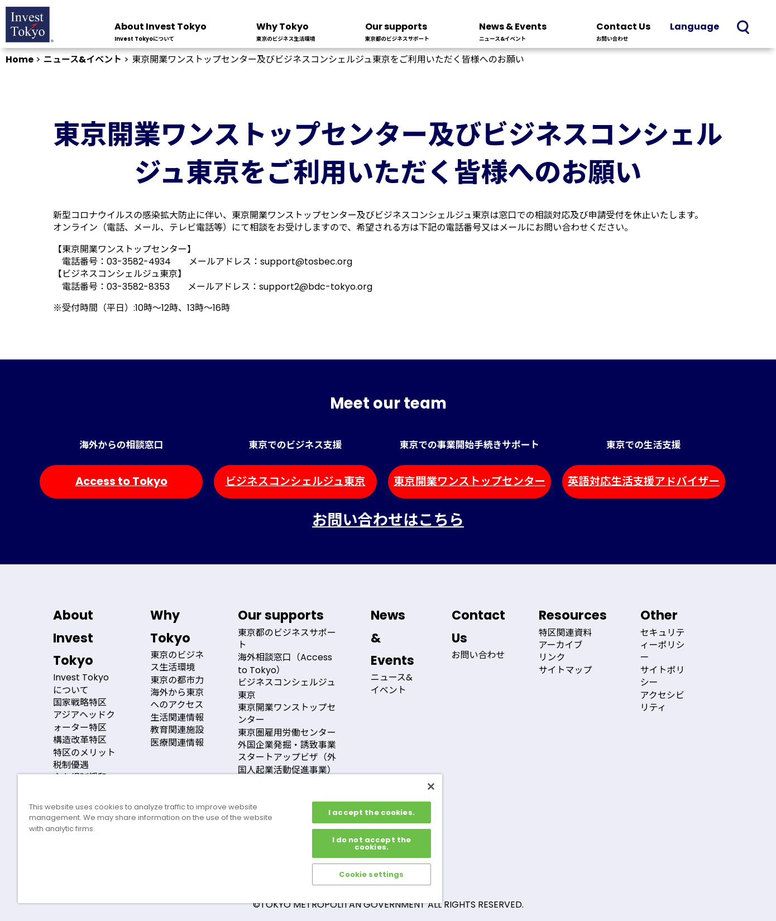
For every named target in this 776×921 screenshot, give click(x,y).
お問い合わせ (478, 655)
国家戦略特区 (80, 702)
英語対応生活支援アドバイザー (644, 481)
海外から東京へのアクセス (177, 698)
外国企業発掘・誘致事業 (287, 744)
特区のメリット (84, 752)
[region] (230, 838)
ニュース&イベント (83, 59)
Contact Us (623, 33)
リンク (552, 657)
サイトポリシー (662, 676)
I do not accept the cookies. (371, 843)
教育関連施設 (177, 729)
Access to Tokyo (121, 481)
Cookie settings (371, 874)
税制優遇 (71, 765)
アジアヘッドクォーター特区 (84, 720)
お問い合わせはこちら (388, 520)
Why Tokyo (285, 33)
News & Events (513, 33)
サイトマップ (565, 670)
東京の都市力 (177, 680)
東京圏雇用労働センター (287, 732)
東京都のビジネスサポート (287, 638)
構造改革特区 (80, 739)
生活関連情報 (177, 717)
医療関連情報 (177, 742)
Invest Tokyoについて (81, 683)
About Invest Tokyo (160, 33)
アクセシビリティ (662, 701)
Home (19, 59)
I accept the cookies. (371, 812)
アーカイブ (561, 645)
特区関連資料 (565, 632)
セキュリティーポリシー (662, 645)
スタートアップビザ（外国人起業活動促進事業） (287, 763)
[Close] (431, 786)
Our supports (397, 33)
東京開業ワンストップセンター (469, 481)
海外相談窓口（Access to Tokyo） (285, 663)
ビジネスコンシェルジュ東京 (295, 481)
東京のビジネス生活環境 (177, 661)
